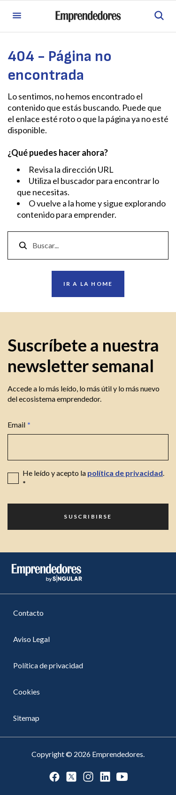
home (86, 203)
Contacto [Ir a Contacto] (28, 612)
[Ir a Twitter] (71, 777)
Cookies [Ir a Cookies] (26, 691)
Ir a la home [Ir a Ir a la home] (88, 283)
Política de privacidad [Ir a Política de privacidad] (48, 665)
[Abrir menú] (17, 16)
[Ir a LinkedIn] (105, 777)
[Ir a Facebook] (54, 777)
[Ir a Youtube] (122, 777)
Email (19, 424)
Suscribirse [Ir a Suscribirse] (88, 516)
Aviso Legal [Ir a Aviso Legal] (31, 638)
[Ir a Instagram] (88, 777)
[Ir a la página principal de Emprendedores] (88, 16)
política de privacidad (125, 472)
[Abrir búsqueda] (159, 16)
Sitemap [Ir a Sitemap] (26, 717)
